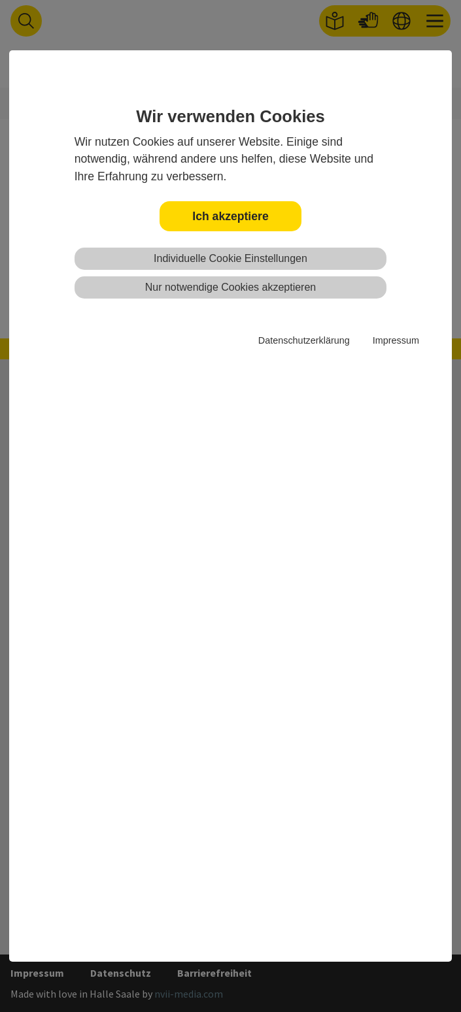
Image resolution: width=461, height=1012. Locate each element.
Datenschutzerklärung (304, 340)
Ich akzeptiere (230, 216)
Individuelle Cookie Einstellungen (230, 258)
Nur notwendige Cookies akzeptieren (230, 287)
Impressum (396, 340)
